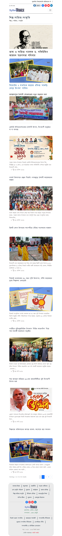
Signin (38, 5)
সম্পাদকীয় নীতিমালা (44, 518)
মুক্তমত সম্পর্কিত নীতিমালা (24, 522)
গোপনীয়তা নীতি (39, 522)
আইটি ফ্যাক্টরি (35, 533)
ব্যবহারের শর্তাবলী (31, 518)
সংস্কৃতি (21, 21)
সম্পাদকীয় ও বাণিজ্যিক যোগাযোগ (31, 526)
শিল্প (10, 21)
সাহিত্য (15, 21)
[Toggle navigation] (50, 10)
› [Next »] (51, 477)
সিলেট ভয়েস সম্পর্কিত (16, 518)
